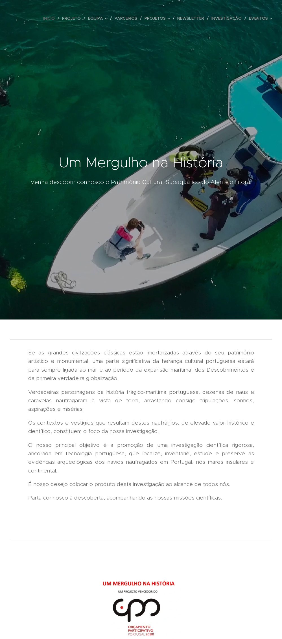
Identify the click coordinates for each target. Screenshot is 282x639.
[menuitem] (50, 18)
